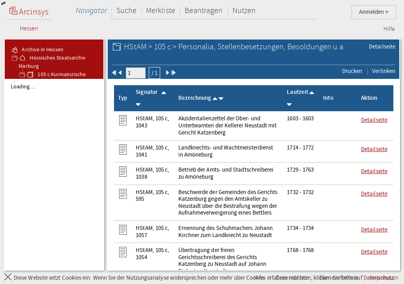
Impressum (384, 278)
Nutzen (244, 10)
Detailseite (382, 46)
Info (259, 278)
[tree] (54, 174)
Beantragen (204, 10)
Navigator (91, 10)
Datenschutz (292, 278)
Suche (126, 10)
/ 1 (154, 73)
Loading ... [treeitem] (23, 86)
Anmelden (374, 12)
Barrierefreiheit (338, 278)
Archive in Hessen (37, 49)
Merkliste (160, 10)
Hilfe (389, 29)
